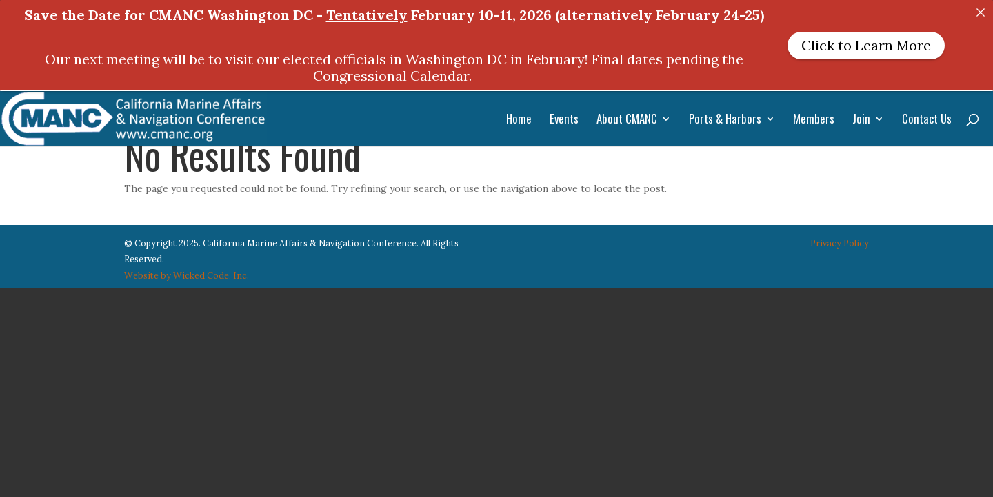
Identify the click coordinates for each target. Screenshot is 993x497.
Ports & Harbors (725, 120)
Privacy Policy (839, 234)
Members (813, 120)
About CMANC (626, 120)
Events (564, 120)
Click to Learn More (866, 45)
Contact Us (927, 120)
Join (861, 120)
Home (519, 120)
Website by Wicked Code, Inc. (186, 267)
